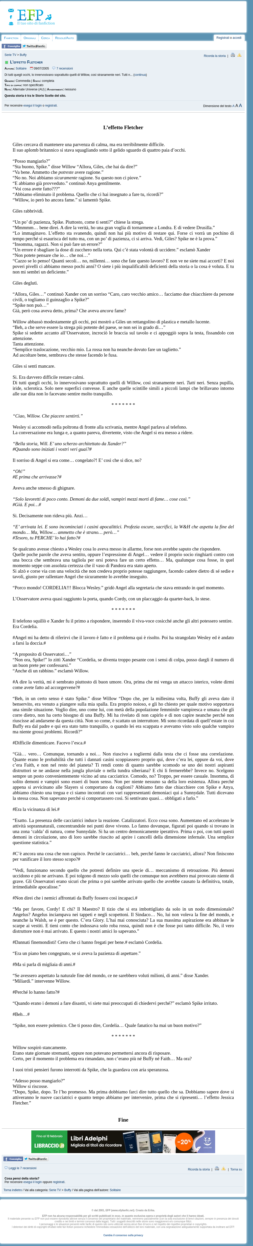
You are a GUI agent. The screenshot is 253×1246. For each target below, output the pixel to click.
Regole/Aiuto (64, 38)
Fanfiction (11, 38)
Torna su (236, 1169)
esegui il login (32, 105)
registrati (51, 105)
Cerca (45, 38)
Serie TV (10, 55)
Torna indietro (13, 1190)
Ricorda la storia (215, 56)
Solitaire (21, 68)
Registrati (222, 38)
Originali (29, 38)
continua (140, 75)
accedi (237, 38)
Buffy (23, 55)
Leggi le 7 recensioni (20, 1168)
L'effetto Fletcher (26, 62)
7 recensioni (62, 68)
